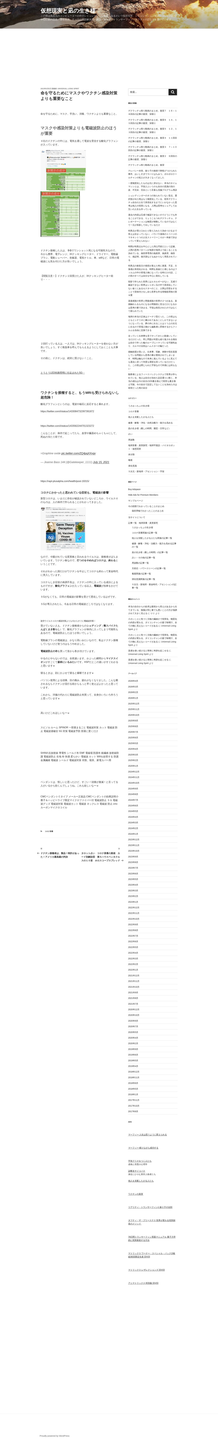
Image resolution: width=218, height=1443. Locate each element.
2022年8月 (133, 930)
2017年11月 (134, 1100)
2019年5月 (133, 1060)
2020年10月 (134, 1015)
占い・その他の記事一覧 (143, 557)
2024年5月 (133, 811)
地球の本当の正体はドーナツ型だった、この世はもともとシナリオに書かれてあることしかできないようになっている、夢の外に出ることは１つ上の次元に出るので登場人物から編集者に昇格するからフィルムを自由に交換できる (152, 323)
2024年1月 (133, 834)
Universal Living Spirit (68, 89)
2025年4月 (133, 749)
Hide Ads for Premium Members (143, 495)
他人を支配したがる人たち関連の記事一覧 (152, 538)
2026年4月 (133, 681)
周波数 (131, 440)
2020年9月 (133, 1021)
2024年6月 (133, 805)
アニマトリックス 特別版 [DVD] (143, 1283)
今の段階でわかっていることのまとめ (146, 506)
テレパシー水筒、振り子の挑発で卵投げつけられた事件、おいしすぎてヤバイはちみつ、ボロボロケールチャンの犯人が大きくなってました (152, 174)
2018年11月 (134, 1077)
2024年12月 (134, 771)
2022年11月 (134, 913)
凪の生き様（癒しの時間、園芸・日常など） (149, 428)
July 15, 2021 (101, 462)
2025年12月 (134, 703)
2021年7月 (133, 1004)
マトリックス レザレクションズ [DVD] (146, 1270)
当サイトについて (136, 517)
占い (130, 434)
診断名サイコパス (136, 1171)
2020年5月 (133, 1032)
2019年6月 (133, 1055)
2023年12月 (134, 839)
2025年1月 (133, 766)
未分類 (131, 454)
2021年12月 (134, 975)
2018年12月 (134, 1072)
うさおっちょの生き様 (138, 406)
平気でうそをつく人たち (140, 1161)
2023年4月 (133, 885)
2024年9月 (133, 788)
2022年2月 (133, 964)
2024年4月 (133, 817)
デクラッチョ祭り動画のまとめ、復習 (146, 165)
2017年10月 (134, 1106)
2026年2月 (133, 692)
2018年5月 (133, 1089)
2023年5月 (133, 879)
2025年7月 (133, 732)
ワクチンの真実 (135, 1194)
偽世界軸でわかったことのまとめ (148, 511)
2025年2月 (133, 760)
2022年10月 (134, 919)
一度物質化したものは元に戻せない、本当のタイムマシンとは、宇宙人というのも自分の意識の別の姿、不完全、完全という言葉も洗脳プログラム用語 (152, 186)
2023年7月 (133, 868)
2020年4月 (133, 1038)
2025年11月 (134, 709)
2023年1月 (133, 902)
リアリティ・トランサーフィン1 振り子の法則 (150, 1207)
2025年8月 (133, 726)
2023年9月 (133, 856)
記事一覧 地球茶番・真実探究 (143, 523)
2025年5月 (133, 743)
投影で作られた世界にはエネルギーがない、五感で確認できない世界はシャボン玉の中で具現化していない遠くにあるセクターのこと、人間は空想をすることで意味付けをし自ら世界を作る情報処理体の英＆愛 (152, 288)
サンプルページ (135, 500)
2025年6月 (133, 737)
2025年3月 (133, 754)
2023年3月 (133, 890)
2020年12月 (134, 1009)
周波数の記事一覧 (140, 563)
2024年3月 (133, 822)
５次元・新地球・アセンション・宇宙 (146, 471)
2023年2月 (133, 896)
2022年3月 (133, 958)
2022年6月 (133, 941)
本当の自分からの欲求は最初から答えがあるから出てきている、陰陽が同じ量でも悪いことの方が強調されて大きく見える (152, 610)
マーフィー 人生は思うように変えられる (147, 1134)
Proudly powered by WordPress (54, 1436)
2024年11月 (134, 777)
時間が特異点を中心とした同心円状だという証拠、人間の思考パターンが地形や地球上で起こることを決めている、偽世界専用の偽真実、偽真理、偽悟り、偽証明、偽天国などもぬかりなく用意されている (152, 253)
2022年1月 (133, 970)
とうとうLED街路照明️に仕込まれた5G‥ (63, 372)
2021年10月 (134, 987)
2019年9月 (133, 1049)
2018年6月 (133, 1083)
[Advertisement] (109, 51)
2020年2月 (133, 1043)
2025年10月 (134, 715)
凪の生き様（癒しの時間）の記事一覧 (150, 552)
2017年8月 (133, 1111)
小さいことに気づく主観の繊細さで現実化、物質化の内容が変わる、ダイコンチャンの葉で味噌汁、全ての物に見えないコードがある (152, 622)
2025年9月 (133, 720)
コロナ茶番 (49, 831)
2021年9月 (133, 992)
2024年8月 (133, 794)
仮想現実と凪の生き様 (68, 11)
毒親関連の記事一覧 (141, 573)
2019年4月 (133, 1066)
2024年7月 (133, 800)
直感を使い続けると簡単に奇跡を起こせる (148, 650)
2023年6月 (133, 873)
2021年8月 (133, 998)
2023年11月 (134, 845)
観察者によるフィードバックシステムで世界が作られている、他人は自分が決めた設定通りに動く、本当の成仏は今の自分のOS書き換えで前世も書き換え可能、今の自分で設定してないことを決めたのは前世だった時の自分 (152, 381)
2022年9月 (133, 924)
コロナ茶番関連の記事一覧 (144, 533)
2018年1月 (133, 1094)
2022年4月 (133, 953)
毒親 (130, 460)
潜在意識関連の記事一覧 (143, 579)
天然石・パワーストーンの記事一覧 (149, 568)
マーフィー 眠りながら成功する (143, 1148)
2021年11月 (134, 981)
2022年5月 (133, 947)
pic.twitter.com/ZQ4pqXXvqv (78, 453)
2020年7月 (133, 1026)
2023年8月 (133, 862)
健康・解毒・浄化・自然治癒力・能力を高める (150, 423)
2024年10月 (134, 783)
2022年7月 (133, 936)
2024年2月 (133, 828)
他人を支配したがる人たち (141, 417)
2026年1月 (133, 698)
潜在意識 (132, 466)
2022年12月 (134, 907)
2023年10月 (134, 851)
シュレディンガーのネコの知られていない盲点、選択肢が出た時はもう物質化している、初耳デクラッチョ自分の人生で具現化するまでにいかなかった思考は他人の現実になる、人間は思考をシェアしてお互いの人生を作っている (152, 202)
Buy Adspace (134, 489)
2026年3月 (133, 686)
